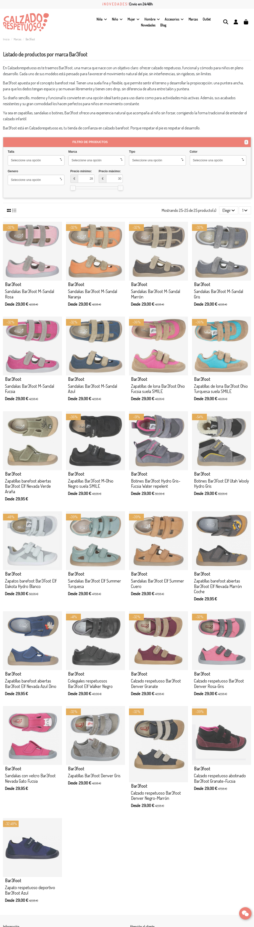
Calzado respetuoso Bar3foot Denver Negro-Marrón (156, 795)
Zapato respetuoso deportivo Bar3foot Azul (30, 890)
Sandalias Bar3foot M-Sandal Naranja (92, 294)
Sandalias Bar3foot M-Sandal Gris (218, 294)
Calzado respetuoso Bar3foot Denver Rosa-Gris (219, 683)
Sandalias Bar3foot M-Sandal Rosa (29, 294)
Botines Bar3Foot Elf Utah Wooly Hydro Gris (221, 483)
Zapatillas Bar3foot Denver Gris (94, 775)
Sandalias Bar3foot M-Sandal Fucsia (29, 388)
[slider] (73, 188)
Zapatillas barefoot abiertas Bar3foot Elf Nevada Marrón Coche (218, 586)
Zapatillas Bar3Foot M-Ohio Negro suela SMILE (90, 483)
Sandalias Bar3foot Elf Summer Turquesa (94, 583)
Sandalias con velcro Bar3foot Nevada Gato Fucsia (30, 778)
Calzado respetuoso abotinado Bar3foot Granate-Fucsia (220, 778)
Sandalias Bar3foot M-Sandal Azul (92, 388)
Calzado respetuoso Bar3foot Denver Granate (156, 683)
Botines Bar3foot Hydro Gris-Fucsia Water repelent (155, 483)
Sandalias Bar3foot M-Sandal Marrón (155, 294)
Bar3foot (13, 284)
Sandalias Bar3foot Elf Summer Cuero (157, 583)
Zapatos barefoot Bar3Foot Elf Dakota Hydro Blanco (31, 583)
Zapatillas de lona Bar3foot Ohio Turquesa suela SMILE (221, 388)
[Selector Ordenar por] (228, 210)
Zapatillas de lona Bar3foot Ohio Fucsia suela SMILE (158, 388)
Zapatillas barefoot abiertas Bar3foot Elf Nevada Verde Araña (28, 486)
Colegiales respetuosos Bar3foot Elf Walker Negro (90, 683)
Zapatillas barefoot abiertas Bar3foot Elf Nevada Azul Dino (30, 683)
